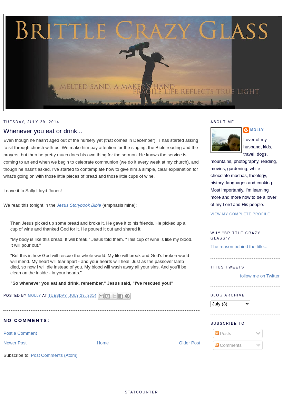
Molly (257, 130)
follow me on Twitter (260, 275)
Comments (228, 345)
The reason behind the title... (239, 246)
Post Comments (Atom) (54, 355)
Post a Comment (20, 333)
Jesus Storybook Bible (79, 205)
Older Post (189, 342)
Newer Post (15, 342)
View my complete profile (240, 214)
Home (103, 342)
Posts (223, 333)
